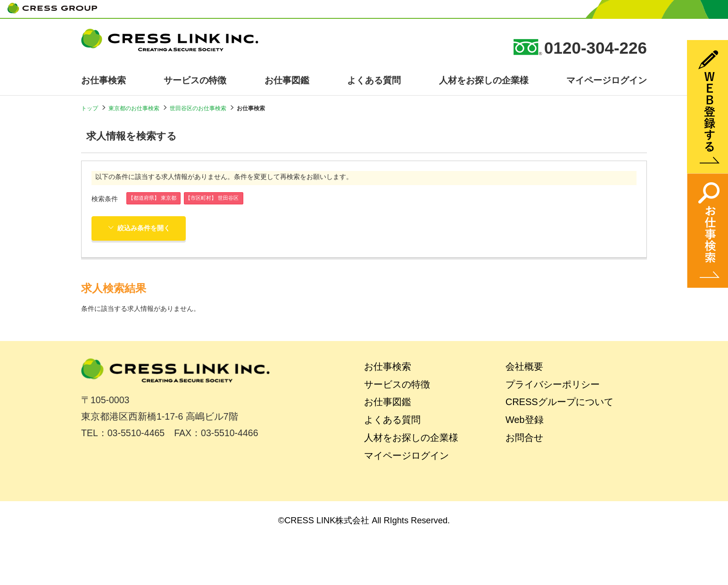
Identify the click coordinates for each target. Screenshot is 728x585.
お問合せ (524, 437)
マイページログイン (606, 80)
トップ (89, 108)
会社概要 (524, 366)
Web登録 (524, 419)
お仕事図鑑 (287, 80)
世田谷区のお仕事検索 (198, 108)
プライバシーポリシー (552, 384)
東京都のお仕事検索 (133, 108)
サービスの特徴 (195, 80)
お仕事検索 (103, 80)
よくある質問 (374, 80)
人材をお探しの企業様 (484, 80)
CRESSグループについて (559, 402)
